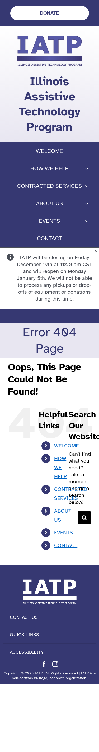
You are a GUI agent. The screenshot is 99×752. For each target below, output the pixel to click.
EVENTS (63, 532)
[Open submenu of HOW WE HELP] (86, 168)
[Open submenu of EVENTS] (86, 221)
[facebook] (44, 664)
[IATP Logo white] (50, 578)
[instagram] (55, 664)
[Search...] (73, 517)
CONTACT (65, 545)
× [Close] (96, 250)
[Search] (84, 517)
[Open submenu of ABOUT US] (86, 203)
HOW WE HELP (60, 467)
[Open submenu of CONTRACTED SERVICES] (86, 186)
